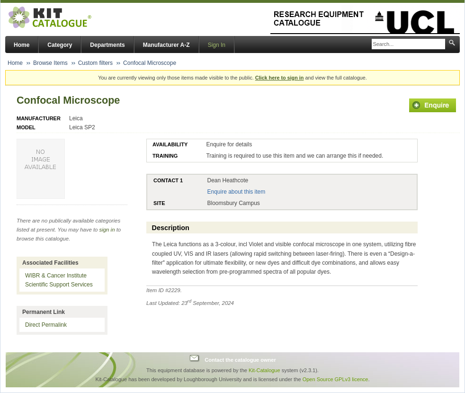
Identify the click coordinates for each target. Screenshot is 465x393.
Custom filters (95, 63)
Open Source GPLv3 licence (335, 379)
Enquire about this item (236, 191)
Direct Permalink (46, 325)
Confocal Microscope (149, 63)
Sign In (216, 45)
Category (59, 45)
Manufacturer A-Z (166, 45)
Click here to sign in (279, 77)
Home (21, 45)
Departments (107, 45)
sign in (107, 229)
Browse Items (50, 63)
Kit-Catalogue (264, 370)
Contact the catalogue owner (240, 359)
